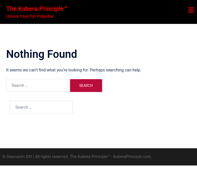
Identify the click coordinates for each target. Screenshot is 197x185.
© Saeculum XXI (17, 156)
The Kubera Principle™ (36, 8)
